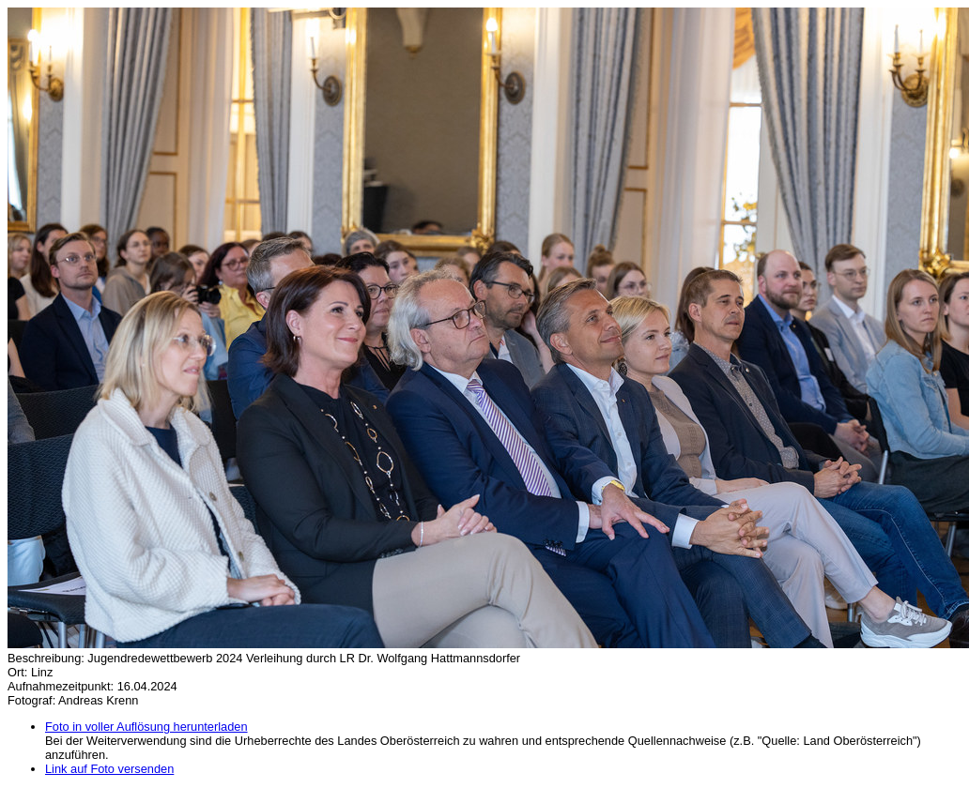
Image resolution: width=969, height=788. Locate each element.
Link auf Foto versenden (109, 769)
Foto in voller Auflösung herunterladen (146, 727)
